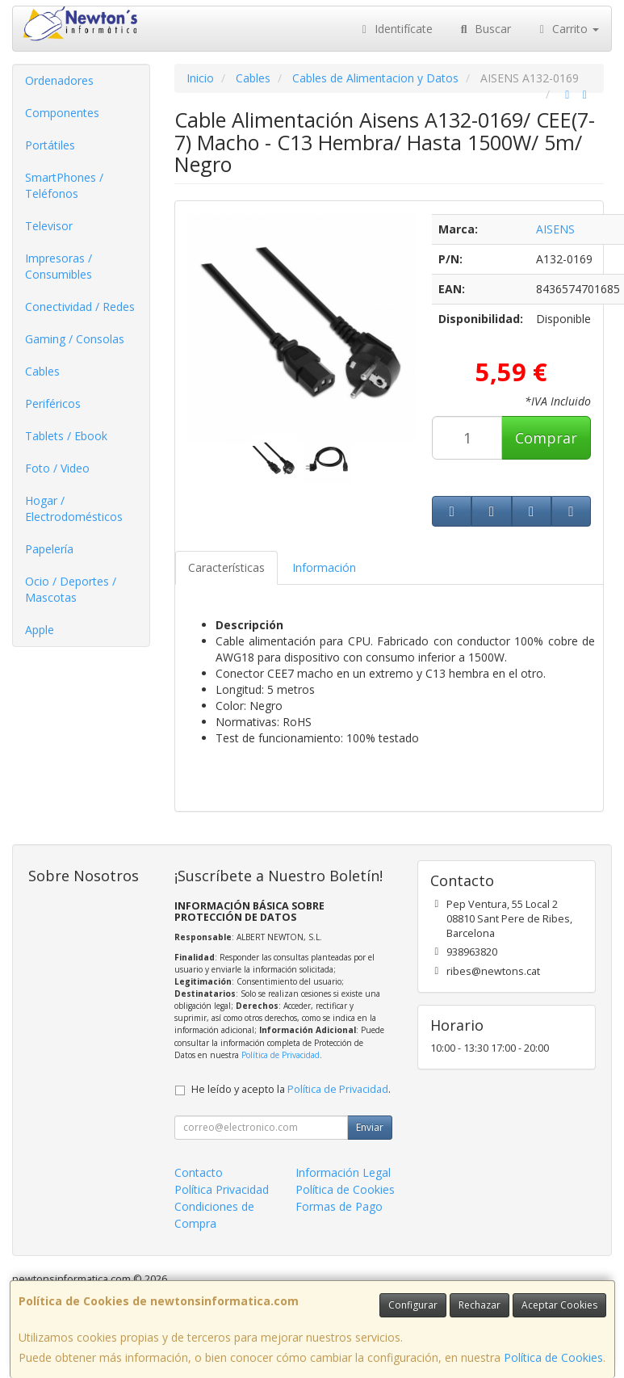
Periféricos (53, 403)
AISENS (555, 229)
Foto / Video (57, 468)
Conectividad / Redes (80, 306)
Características (226, 567)
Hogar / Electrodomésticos (74, 508)
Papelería (49, 549)
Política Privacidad (221, 1189)
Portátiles (50, 145)
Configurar (413, 1305)
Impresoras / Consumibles (58, 266)
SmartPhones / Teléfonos (64, 185)
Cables (42, 371)
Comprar (546, 437)
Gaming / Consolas (74, 339)
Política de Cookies (553, 1357)
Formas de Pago (339, 1206)
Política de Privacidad (280, 1055)
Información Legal (343, 1172)
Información (324, 567)
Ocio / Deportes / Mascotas (70, 589)
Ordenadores (59, 80)
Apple (39, 629)
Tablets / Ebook (66, 435)
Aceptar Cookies (559, 1305)
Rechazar (479, 1305)
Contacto (198, 1172)
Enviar (369, 1127)
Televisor (49, 225)
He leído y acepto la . (291, 1089)
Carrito (567, 28)
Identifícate (395, 28)
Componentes (62, 112)
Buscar (484, 28)
